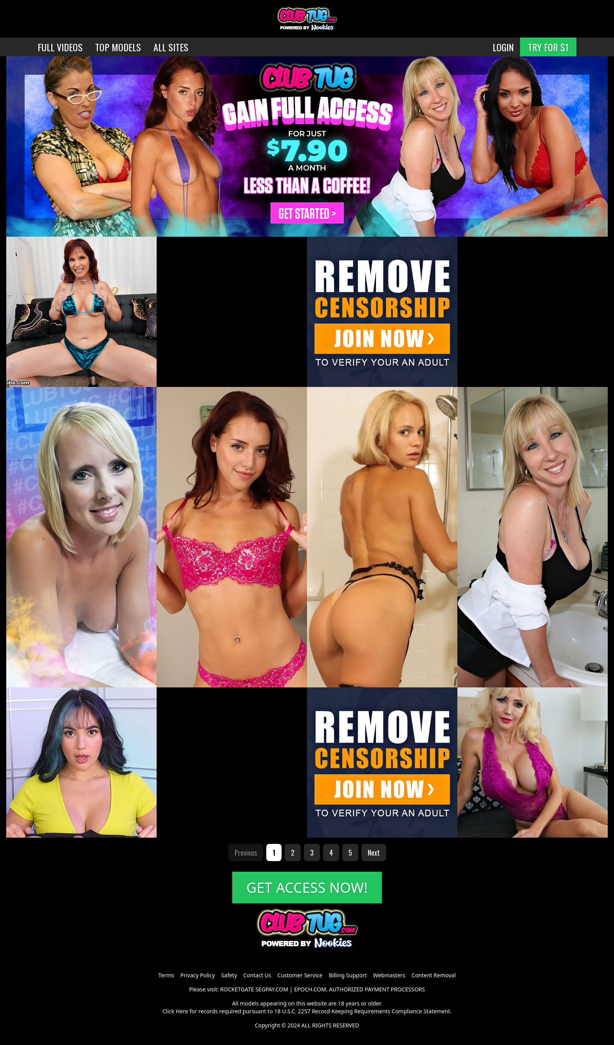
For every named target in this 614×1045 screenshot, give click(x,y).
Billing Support (348, 975)
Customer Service (300, 975)
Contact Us (257, 975)
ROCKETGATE (237, 989)
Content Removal (434, 975)
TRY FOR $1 (548, 47)
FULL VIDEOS (60, 47)
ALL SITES (171, 47)
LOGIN (503, 47)
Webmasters (389, 975)
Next (374, 852)
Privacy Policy (197, 975)
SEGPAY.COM (271, 989)
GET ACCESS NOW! (307, 887)
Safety (229, 975)
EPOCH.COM (310, 989)
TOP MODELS (118, 47)
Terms (166, 975)
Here (182, 1011)
